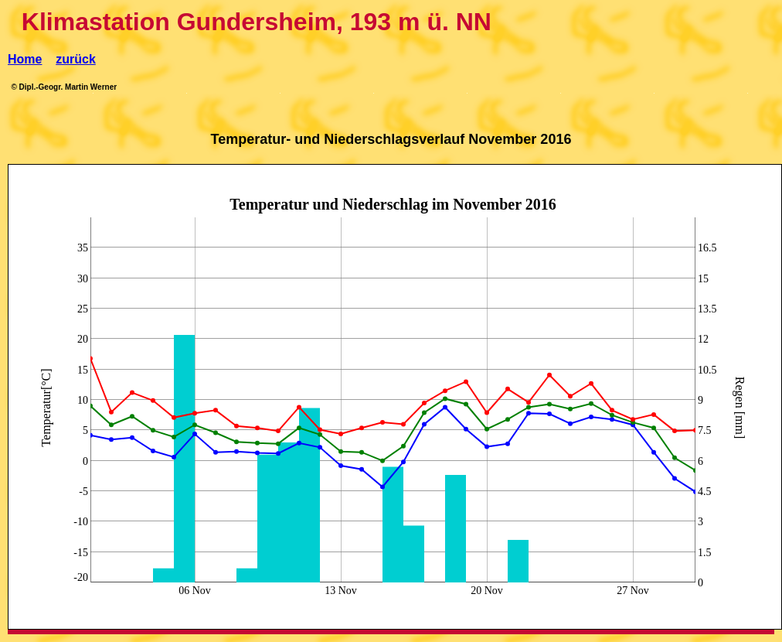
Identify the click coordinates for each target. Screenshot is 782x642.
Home (25, 59)
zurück (76, 59)
